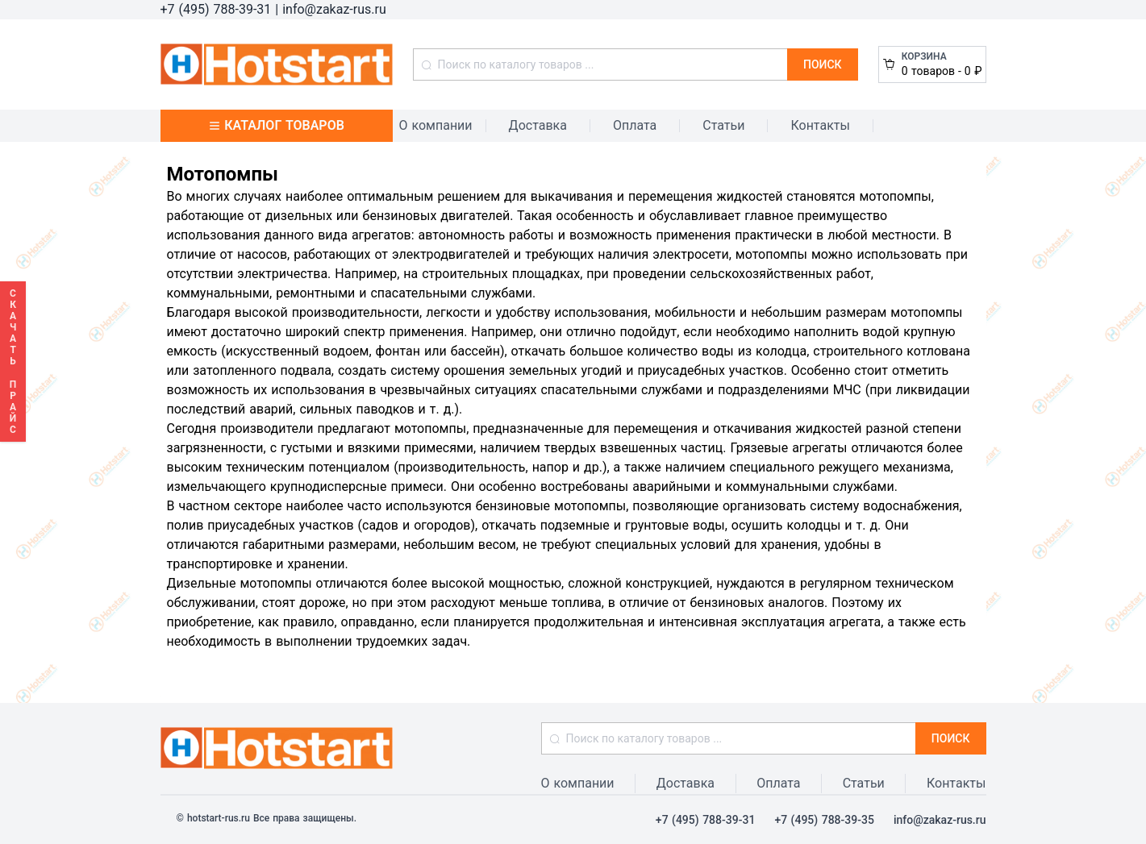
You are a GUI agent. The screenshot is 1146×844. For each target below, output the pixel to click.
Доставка (538, 125)
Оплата (634, 125)
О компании (436, 125)
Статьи (723, 125)
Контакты (819, 125)
